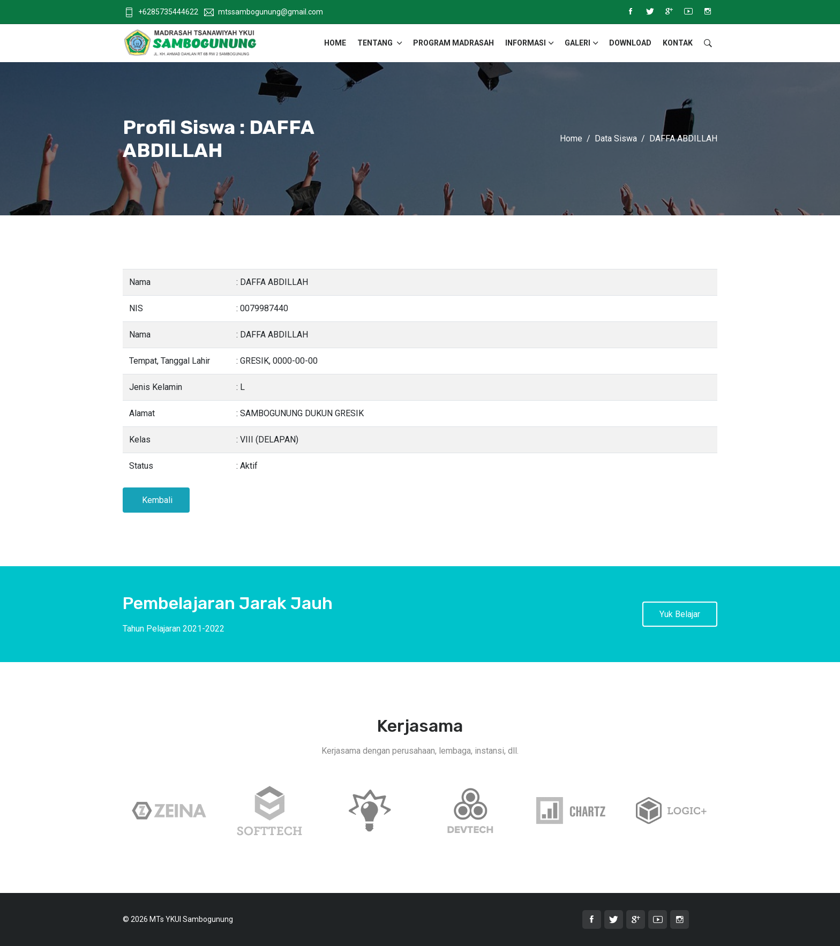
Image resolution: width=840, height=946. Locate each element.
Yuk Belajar (679, 614)
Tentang (375, 43)
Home (335, 43)
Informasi (525, 43)
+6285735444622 (161, 11)
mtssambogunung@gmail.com (263, 11)
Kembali (156, 500)
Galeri (577, 43)
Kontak (678, 43)
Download (630, 43)
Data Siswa (616, 138)
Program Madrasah (453, 43)
